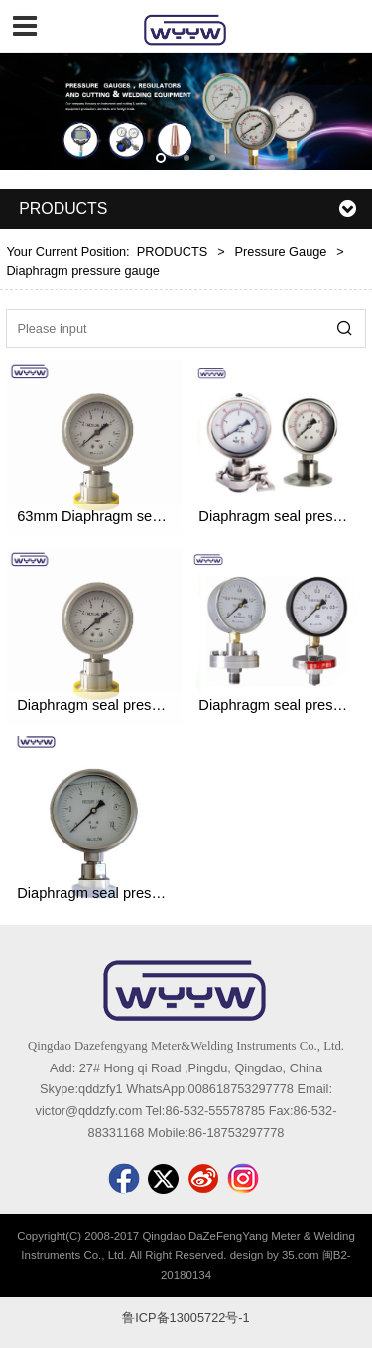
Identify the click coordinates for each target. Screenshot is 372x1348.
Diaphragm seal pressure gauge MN (133, 893)
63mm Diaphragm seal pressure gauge (142, 516)
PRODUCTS (172, 251)
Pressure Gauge (281, 251)
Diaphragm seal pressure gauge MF (133, 705)
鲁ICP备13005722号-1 (185, 1317)
